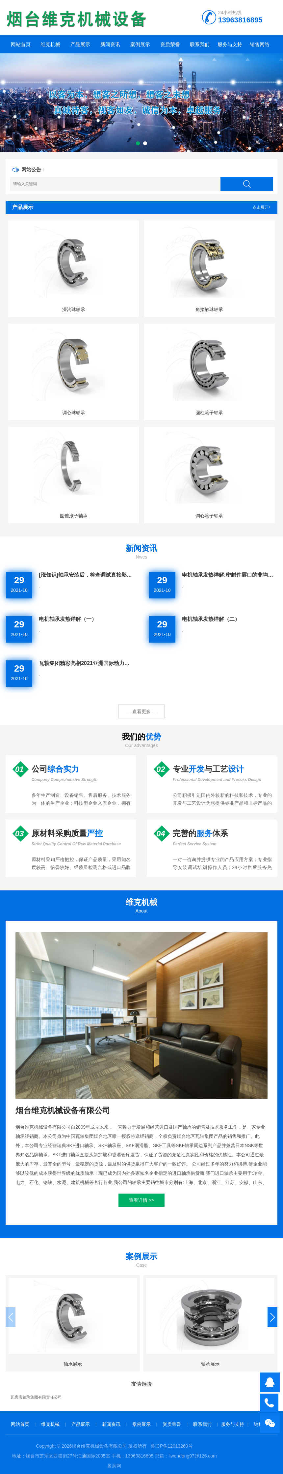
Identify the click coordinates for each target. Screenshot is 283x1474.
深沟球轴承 (73, 309)
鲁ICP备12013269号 (172, 1446)
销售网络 (260, 44)
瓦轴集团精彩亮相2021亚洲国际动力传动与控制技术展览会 (86, 663)
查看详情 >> (141, 1200)
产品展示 (80, 44)
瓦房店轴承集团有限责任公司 (36, 1397)
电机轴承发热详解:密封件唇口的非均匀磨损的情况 (229, 575)
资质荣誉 (170, 44)
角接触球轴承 (209, 309)
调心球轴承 (73, 412)
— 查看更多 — (141, 711)
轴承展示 (73, 1364)
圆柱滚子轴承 (209, 412)
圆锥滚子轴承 (74, 515)
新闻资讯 (110, 44)
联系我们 (200, 44)
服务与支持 (230, 44)
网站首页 (21, 44)
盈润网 (114, 1465)
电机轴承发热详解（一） (68, 619)
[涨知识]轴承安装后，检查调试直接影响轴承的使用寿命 (86, 575)
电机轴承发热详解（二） (211, 619)
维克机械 (50, 44)
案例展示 (140, 44)
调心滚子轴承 (209, 515)
